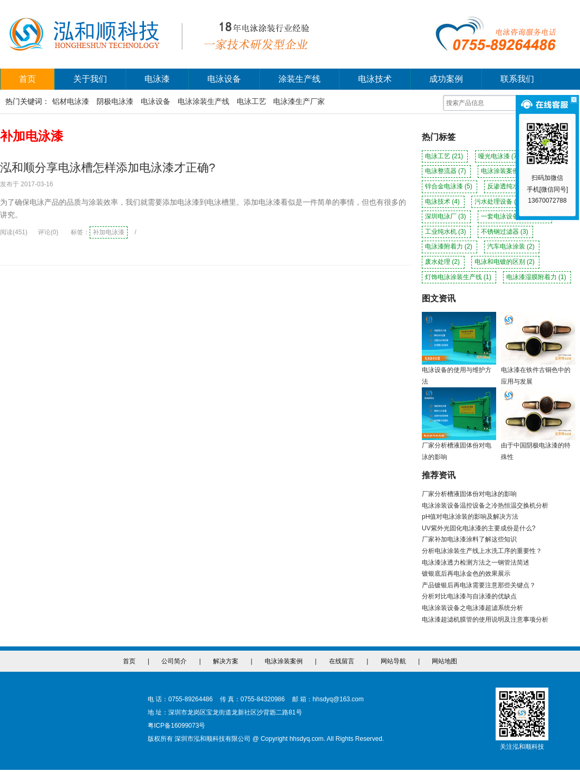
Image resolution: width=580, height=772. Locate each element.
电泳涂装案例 (505, 171)
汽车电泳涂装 (511, 246)
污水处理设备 (499, 201)
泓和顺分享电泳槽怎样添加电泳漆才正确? (107, 167)
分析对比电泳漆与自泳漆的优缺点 (469, 596)
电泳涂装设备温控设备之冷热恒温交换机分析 (485, 505)
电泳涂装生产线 (203, 101)
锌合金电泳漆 (449, 186)
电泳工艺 (251, 101)
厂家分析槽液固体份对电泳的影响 (469, 494)
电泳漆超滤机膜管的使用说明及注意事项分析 (485, 619)
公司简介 (174, 661)
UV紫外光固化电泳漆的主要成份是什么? (478, 528)
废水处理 (443, 261)
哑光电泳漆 (499, 156)
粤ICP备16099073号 (176, 725)
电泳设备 (224, 78)
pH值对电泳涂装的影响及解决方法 (470, 516)
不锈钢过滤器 (505, 231)
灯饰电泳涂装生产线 (459, 277)
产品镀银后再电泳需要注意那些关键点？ (479, 585)
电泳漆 (157, 78)
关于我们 (90, 78)
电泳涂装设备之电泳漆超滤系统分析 (472, 608)
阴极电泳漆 (114, 101)
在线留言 (341, 661)
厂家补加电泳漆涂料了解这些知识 (469, 539)
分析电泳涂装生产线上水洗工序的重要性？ (482, 551)
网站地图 (444, 661)
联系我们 (517, 78)
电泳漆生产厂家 (299, 101)
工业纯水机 (446, 231)
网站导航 (393, 661)
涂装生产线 (299, 78)
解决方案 (225, 661)
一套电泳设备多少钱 (515, 216)
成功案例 (446, 78)
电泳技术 (375, 78)
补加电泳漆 (108, 232)
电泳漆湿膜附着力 (537, 277)
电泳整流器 (446, 171)
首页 (27, 78)
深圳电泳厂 (446, 216)
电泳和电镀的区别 (505, 261)
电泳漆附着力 (449, 246)
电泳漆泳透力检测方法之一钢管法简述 (475, 562)
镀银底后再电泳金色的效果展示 (466, 573)
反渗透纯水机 (511, 186)
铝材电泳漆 (70, 101)
